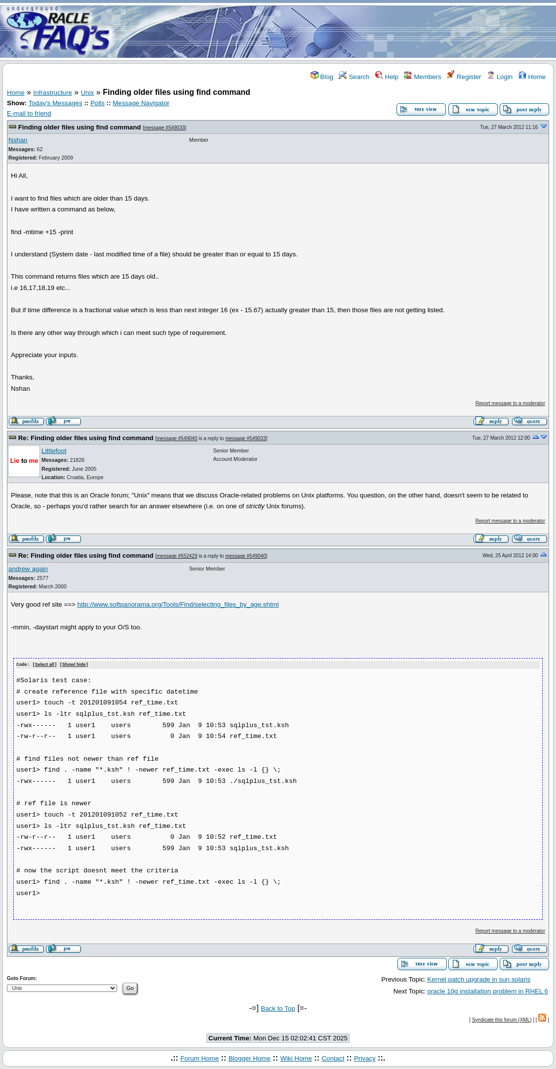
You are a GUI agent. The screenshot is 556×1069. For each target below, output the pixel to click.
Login (500, 77)
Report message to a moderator (510, 403)
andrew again (28, 569)
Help (386, 77)
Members (422, 77)
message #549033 (164, 127)
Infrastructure (52, 92)
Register (464, 77)
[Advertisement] (336, 31)
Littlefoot (53, 450)
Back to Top (278, 1008)
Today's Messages (55, 103)
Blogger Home (250, 1058)
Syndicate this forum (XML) (502, 1019)
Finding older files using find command (79, 127)
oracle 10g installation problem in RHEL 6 (487, 990)
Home (532, 77)
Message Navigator (141, 103)
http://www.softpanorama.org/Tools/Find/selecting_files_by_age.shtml (178, 604)
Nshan (18, 140)
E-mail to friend (29, 113)
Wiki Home (296, 1058)
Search (354, 77)
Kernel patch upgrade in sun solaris (478, 979)
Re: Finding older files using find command (86, 438)
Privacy (365, 1058)
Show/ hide (74, 664)
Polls (97, 103)
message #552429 (177, 556)
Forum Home (199, 1058)
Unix (87, 92)
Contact (332, 1058)
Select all (44, 664)
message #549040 (177, 438)
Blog (322, 77)
